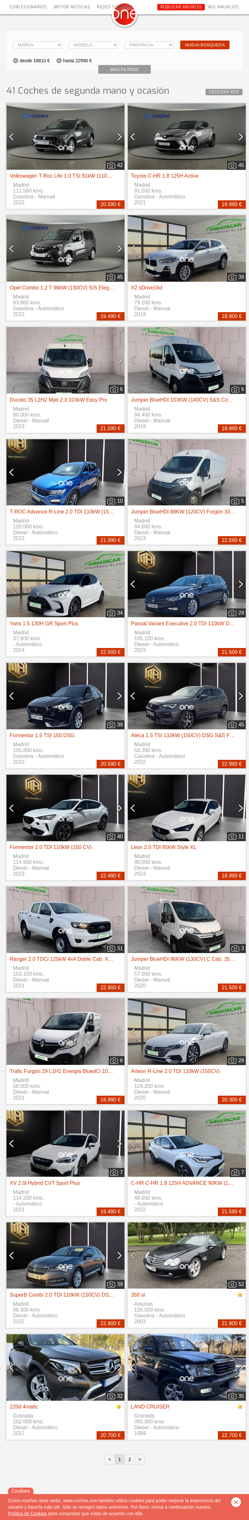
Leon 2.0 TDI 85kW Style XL (163, 847)
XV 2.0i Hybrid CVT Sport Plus (45, 1183)
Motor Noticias (72, 7)
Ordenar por (224, 92)
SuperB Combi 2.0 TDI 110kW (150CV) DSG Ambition (72, 1295)
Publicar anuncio (181, 7)
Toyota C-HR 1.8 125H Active (164, 176)
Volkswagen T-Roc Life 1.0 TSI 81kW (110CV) (63, 176)
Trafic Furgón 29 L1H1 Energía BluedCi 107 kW (65, 1071)
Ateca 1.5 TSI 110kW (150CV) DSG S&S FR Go (186, 735)
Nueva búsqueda (205, 44)
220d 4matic (24, 1406)
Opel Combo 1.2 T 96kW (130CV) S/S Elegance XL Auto (75, 287)
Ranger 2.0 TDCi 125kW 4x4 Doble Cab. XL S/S (65, 959)
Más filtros (124, 69)
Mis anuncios (223, 7)
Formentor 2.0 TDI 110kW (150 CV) (51, 847)
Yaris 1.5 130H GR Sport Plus (44, 623)
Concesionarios (28, 7)
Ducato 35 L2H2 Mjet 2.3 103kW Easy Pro (58, 400)
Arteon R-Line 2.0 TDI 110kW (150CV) (175, 1071)
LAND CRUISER (150, 1406)
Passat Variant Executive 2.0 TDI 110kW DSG (184, 623)
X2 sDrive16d (146, 287)
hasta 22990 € (77, 60)
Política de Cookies (27, 1513)
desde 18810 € (35, 60)
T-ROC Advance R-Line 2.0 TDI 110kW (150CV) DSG (71, 511)
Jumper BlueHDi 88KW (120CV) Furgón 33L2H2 (187, 511)
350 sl (138, 1295)
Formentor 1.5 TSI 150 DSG (42, 735)
